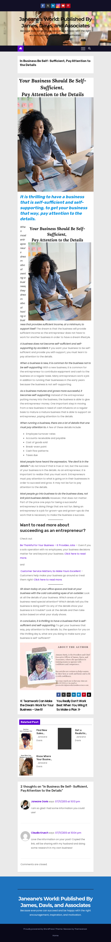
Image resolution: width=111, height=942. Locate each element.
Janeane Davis (39, 801)
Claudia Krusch (39, 832)
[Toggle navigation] (83, 48)
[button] (90, 48)
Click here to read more (48, 579)
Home (56, 935)
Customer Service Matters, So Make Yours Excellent (51, 571)
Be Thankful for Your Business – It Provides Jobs (47, 545)
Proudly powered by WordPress (39, 929)
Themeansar (80, 929)
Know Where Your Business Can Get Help (45, 759)
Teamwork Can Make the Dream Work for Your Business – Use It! (37, 705)
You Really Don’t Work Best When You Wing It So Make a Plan (71, 705)
